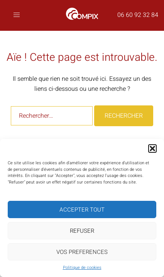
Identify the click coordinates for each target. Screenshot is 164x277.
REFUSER (82, 231)
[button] (152, 148)
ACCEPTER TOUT (82, 209)
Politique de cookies (82, 267)
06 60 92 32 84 (137, 15)
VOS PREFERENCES (82, 252)
